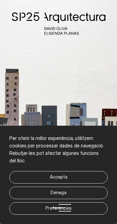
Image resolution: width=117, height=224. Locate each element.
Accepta (58, 177)
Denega (58, 192)
